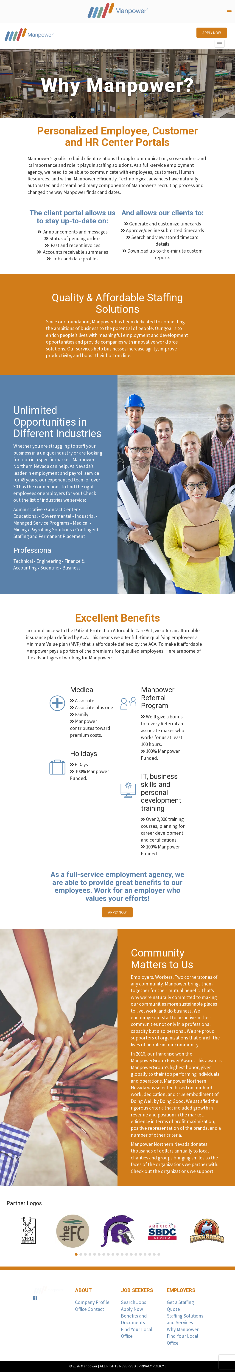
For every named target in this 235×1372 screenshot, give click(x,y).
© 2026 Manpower (83, 1366)
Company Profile (92, 1302)
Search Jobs (133, 1302)
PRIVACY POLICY (151, 1366)
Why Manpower (183, 1329)
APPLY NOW (211, 32)
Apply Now (132, 1309)
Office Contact (89, 1309)
